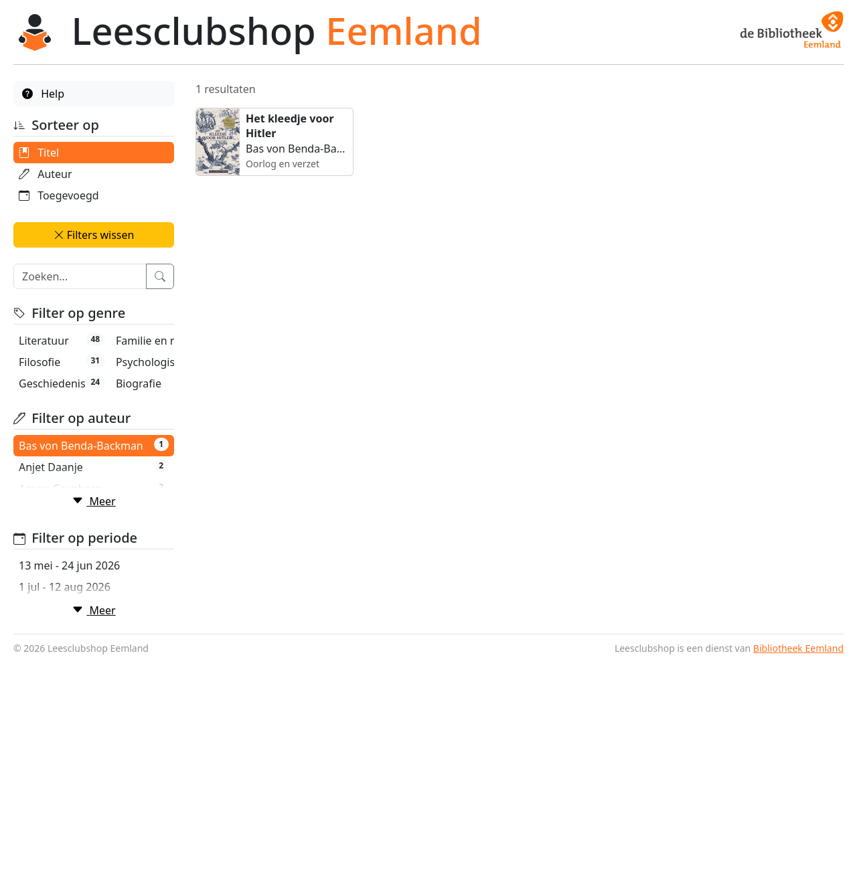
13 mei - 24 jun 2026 (69, 790)
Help (43, 93)
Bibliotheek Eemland (798, 873)
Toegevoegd (59, 195)
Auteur (45, 174)
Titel (39, 152)
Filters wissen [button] (94, 235)
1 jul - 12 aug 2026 (64, 811)
